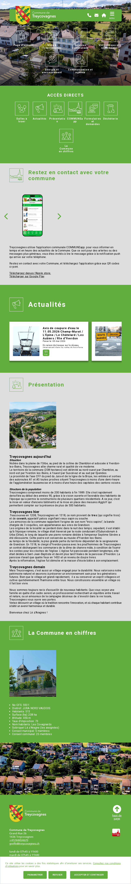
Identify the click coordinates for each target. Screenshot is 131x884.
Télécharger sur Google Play (27, 276)
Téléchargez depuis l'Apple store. (30, 273)
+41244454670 (18, 840)
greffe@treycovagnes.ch (24, 844)
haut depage (117, 812)
